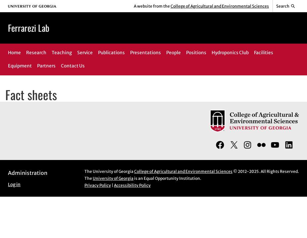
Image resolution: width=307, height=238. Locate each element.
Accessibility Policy (132, 185)
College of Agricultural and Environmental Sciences (220, 6)
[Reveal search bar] (286, 6)
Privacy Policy (97, 185)
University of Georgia (113, 178)
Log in (14, 184)
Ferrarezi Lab (28, 27)
